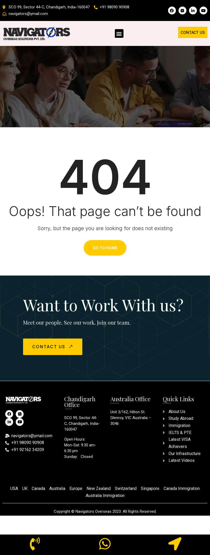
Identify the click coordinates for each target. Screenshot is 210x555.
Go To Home (105, 248)
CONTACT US (53, 346)
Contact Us (193, 32)
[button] (119, 33)
